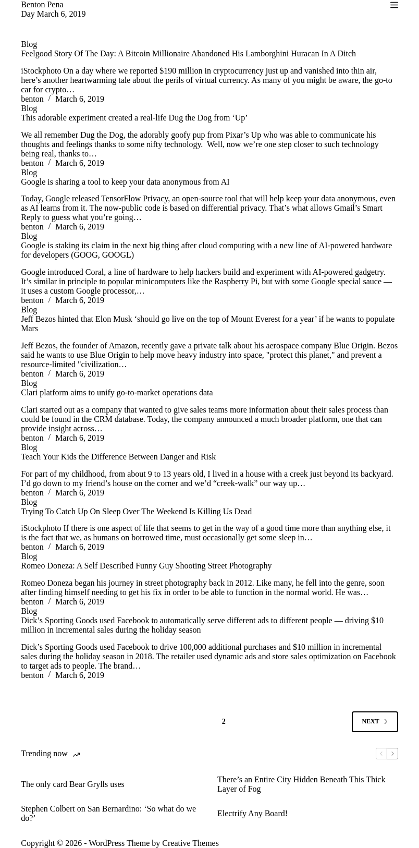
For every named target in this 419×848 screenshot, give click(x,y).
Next (375, 721)
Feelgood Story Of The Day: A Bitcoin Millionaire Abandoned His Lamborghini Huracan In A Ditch (188, 53)
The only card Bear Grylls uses (73, 784)
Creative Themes (190, 843)
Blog (29, 44)
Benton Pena (42, 4)
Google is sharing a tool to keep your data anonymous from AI (125, 181)
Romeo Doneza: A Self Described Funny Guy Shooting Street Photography (146, 565)
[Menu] (394, 5)
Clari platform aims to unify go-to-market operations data (117, 392)
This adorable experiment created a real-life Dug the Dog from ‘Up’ (134, 117)
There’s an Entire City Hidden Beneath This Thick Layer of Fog (301, 784)
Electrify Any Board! (252, 813)
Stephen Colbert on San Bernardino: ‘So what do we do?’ (108, 813)
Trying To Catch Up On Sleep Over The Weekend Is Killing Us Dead (136, 511)
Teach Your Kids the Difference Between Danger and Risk (118, 456)
